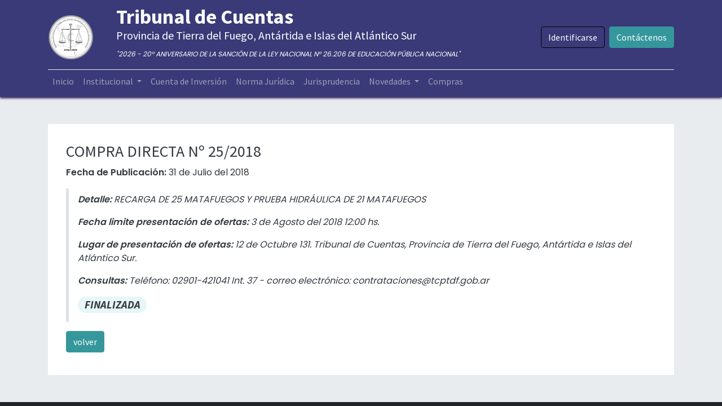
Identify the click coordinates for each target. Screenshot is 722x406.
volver (85, 341)
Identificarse (572, 37)
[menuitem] (63, 81)
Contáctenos (642, 37)
